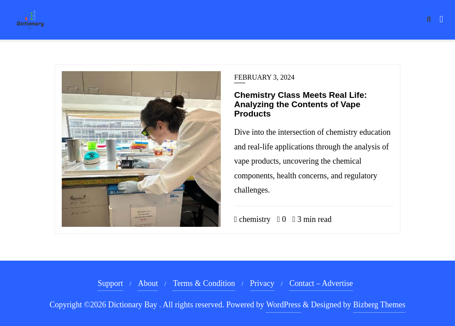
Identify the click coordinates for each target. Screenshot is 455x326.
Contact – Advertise (321, 283)
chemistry (252, 219)
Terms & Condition (204, 283)
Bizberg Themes (379, 304)
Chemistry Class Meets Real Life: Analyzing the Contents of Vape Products (300, 104)
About (148, 283)
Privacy (262, 283)
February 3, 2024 (264, 77)
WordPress (283, 304)
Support (110, 283)
